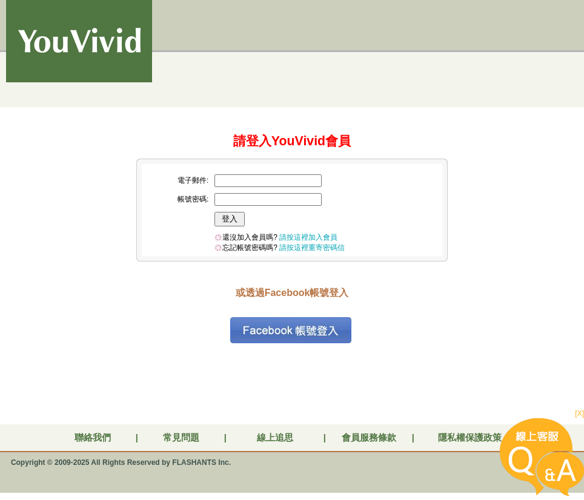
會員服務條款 (369, 437)
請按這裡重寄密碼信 (312, 247)
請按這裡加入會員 (308, 237)
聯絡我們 (93, 437)
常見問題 (181, 437)
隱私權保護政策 (470, 437)
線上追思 (275, 437)
